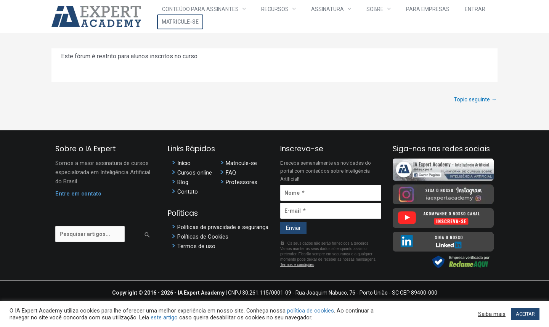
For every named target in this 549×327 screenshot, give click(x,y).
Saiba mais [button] (492, 314)
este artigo (164, 317)
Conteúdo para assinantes (206, 16)
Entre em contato (78, 194)
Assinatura (315, 16)
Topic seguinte (475, 99)
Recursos (272, 16)
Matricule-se (474, 16)
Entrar (435, 16)
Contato (187, 192)
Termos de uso (196, 247)
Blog (182, 183)
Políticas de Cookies (202, 237)
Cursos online (194, 173)
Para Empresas (397, 16)
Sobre (353, 16)
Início (184, 163)
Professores (241, 183)
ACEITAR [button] (525, 314)
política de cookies (310, 310)
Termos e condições (297, 265)
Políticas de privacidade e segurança (222, 228)
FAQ (231, 173)
